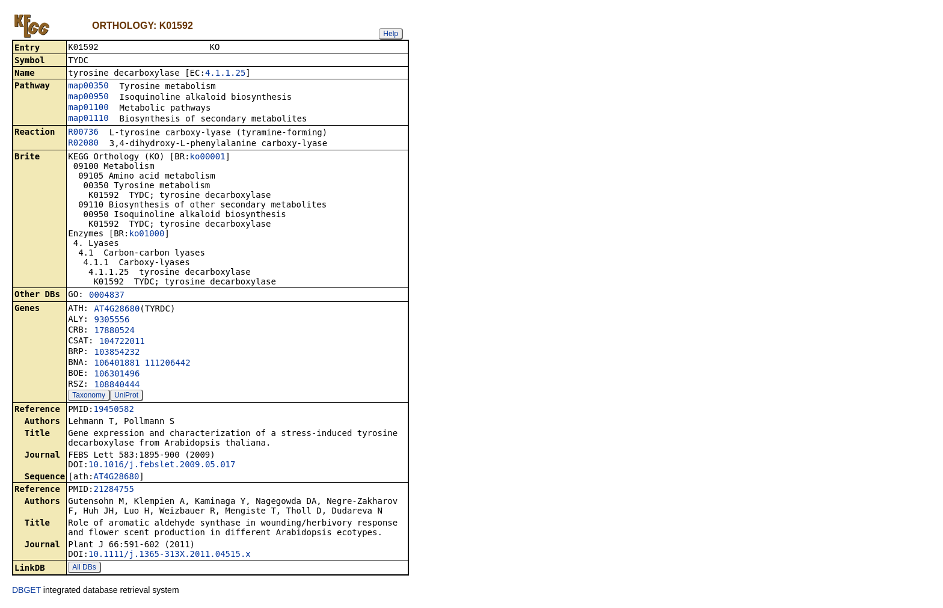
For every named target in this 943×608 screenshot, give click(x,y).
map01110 (88, 119)
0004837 (106, 296)
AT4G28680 (117, 310)
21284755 (113, 490)
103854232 (117, 353)
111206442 (168, 364)
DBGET (26, 591)
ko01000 (146, 234)
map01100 (88, 108)
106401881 (117, 364)
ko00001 (208, 157)
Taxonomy (88, 396)
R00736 (83, 133)
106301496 (117, 374)
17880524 (114, 331)
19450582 (113, 410)
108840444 (117, 385)
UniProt (126, 396)
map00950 (88, 97)
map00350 (88, 86)
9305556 (111, 320)
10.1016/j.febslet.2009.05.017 (161, 465)
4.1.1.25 (225, 74)
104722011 (122, 342)
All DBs (84, 568)
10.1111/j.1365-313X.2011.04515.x (169, 555)
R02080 (83, 144)
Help (390, 33)
